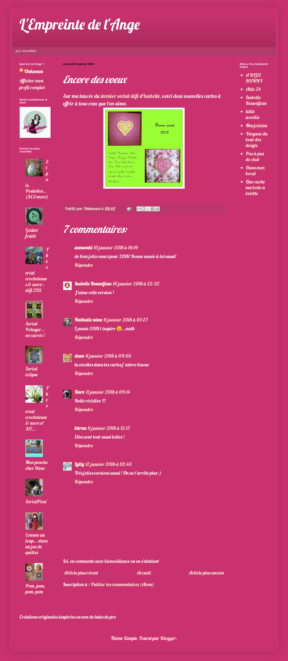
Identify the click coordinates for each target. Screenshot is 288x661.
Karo (80, 392)
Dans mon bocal (255, 170)
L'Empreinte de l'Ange (79, 24)
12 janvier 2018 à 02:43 (108, 464)
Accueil (144, 573)
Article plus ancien (206, 573)
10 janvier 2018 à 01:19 (116, 247)
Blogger (168, 638)
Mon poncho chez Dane (36, 465)
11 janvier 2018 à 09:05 (108, 356)
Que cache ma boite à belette (255, 187)
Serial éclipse (31, 372)
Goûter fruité (31, 233)
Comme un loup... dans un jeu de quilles (36, 543)
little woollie (252, 114)
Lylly (79, 464)
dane (79, 356)
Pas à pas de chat (255, 156)
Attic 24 (253, 89)
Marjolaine (256, 125)
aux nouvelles (25, 51)
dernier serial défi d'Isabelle (130, 96)
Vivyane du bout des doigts (256, 139)
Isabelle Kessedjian (93, 284)
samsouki (83, 247)
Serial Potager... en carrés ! (35, 329)
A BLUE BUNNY (254, 78)
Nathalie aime (88, 320)
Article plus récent (81, 573)
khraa (80, 428)
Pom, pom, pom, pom (35, 589)
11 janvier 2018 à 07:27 (126, 320)
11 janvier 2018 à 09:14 (108, 392)
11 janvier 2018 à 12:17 (109, 428)
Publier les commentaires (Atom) (122, 584)
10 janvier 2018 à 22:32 (136, 284)
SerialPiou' (36, 501)
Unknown (33, 71)
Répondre (84, 265)
